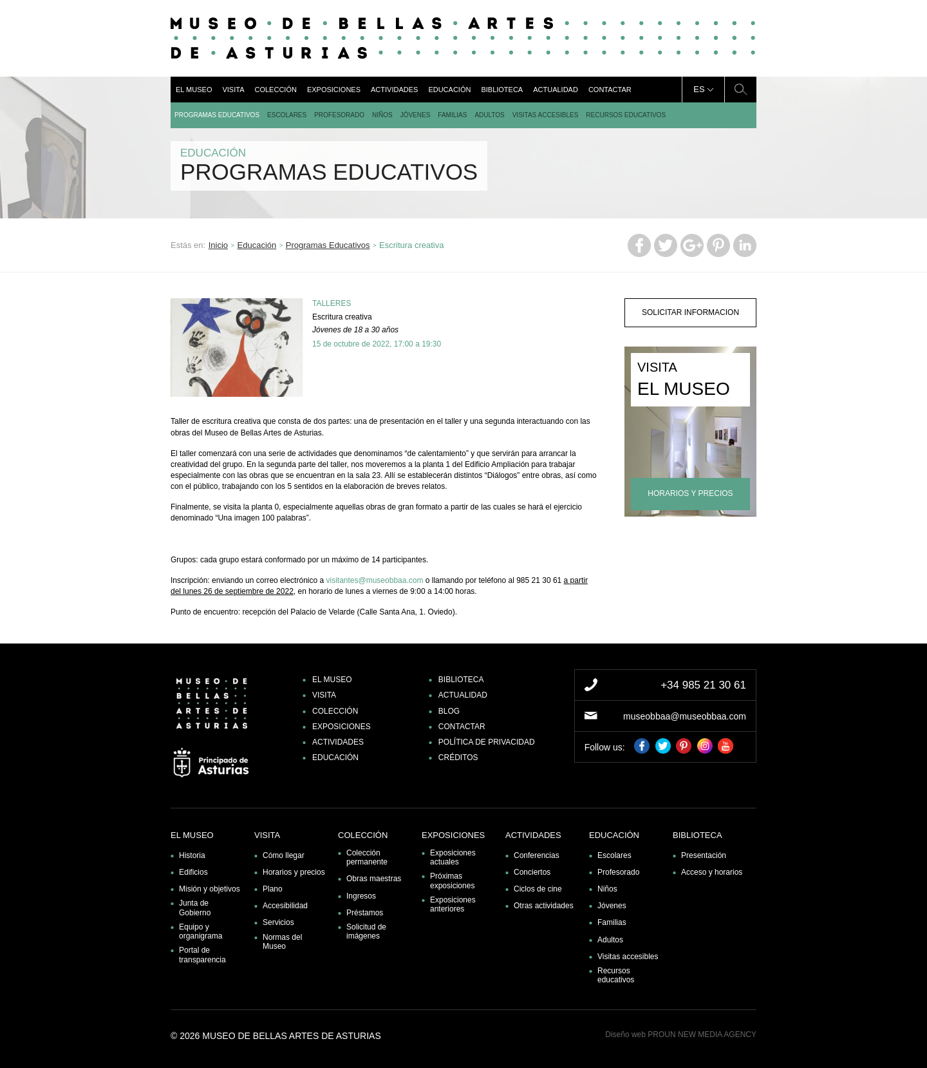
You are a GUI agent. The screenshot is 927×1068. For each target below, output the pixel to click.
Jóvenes (415, 115)
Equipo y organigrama (200, 931)
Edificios (193, 872)
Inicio (218, 245)
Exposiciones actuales (453, 857)
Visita (233, 89)
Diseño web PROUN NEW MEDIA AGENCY (680, 1034)
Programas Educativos (216, 115)
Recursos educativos (626, 115)
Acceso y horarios (711, 872)
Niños (382, 115)
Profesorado (339, 115)
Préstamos (364, 912)
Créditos (458, 757)
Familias (452, 115)
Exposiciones (333, 89)
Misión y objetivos (209, 888)
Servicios (278, 922)
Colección (275, 89)
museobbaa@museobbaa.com (684, 716)
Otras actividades (544, 905)
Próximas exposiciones (452, 881)
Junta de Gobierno (195, 908)
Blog (449, 711)
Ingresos (361, 896)
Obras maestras (373, 878)
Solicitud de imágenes (366, 931)
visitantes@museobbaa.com (374, 580)
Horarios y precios (294, 872)
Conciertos (532, 872)
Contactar (610, 89)
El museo (194, 89)
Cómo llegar (283, 855)
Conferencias (536, 855)
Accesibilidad (285, 905)
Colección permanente (367, 857)
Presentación (703, 855)
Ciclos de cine (538, 888)
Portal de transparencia (202, 955)
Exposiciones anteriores (453, 904)
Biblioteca (502, 89)
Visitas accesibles (545, 115)
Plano (273, 888)
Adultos (489, 115)
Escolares (286, 115)
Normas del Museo (282, 942)
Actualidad (555, 89)
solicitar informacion (690, 312)
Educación (449, 89)
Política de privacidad (486, 742)
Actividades (394, 89)
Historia (192, 855)
